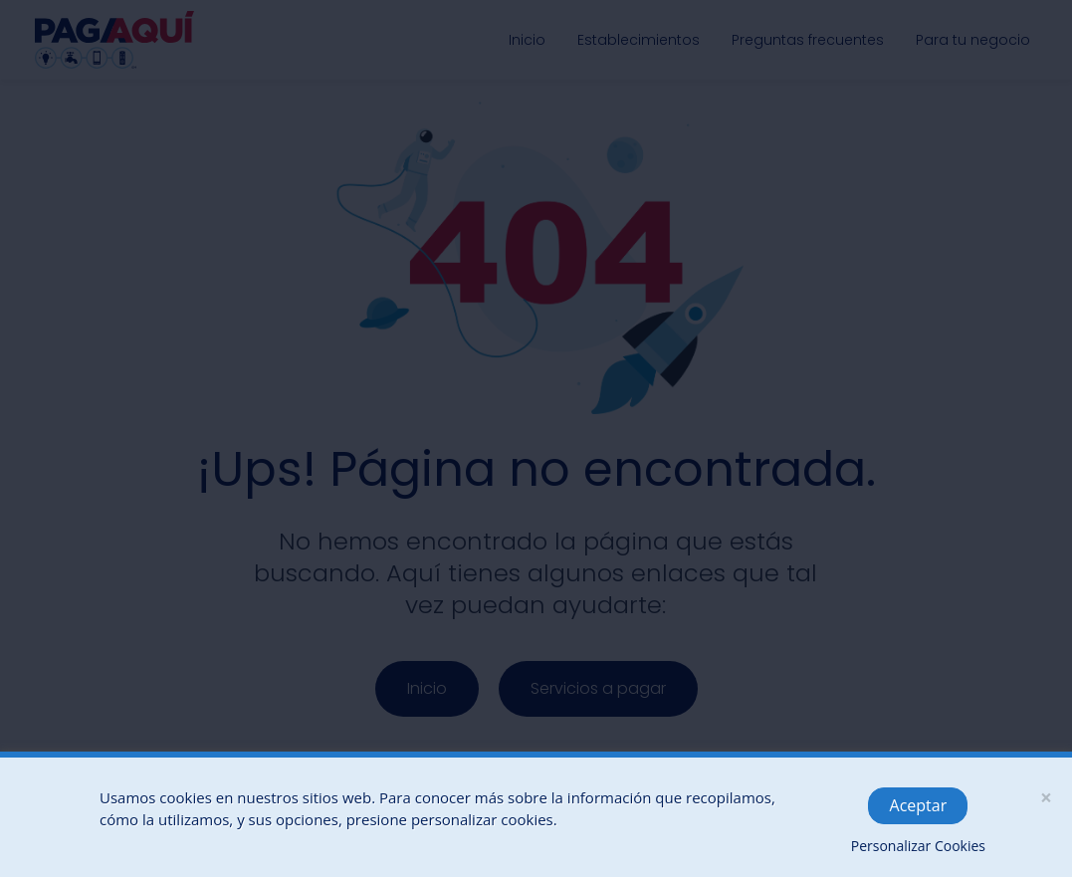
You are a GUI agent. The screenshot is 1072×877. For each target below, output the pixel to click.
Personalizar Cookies (918, 845)
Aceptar (919, 805)
